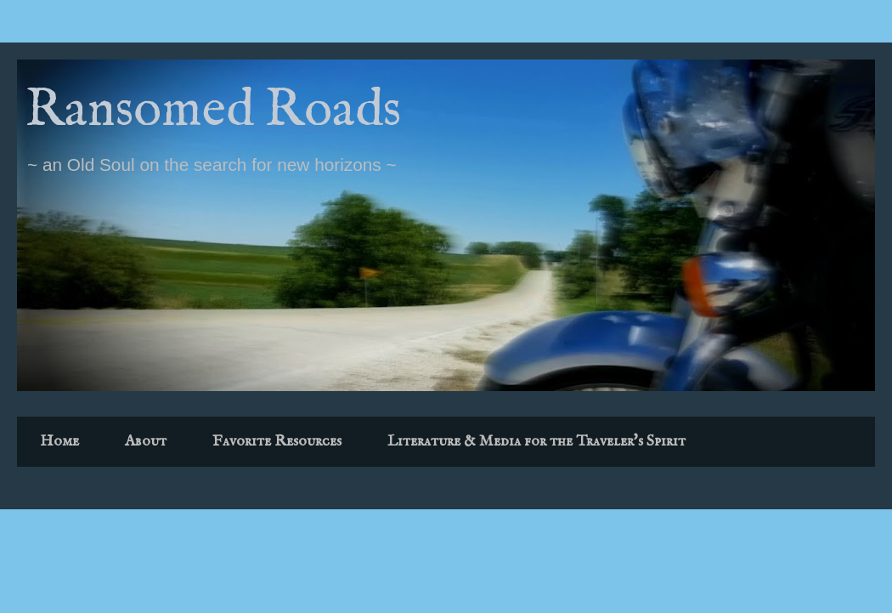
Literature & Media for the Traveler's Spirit (536, 441)
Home (59, 441)
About (146, 441)
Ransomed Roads (213, 111)
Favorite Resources (277, 441)
